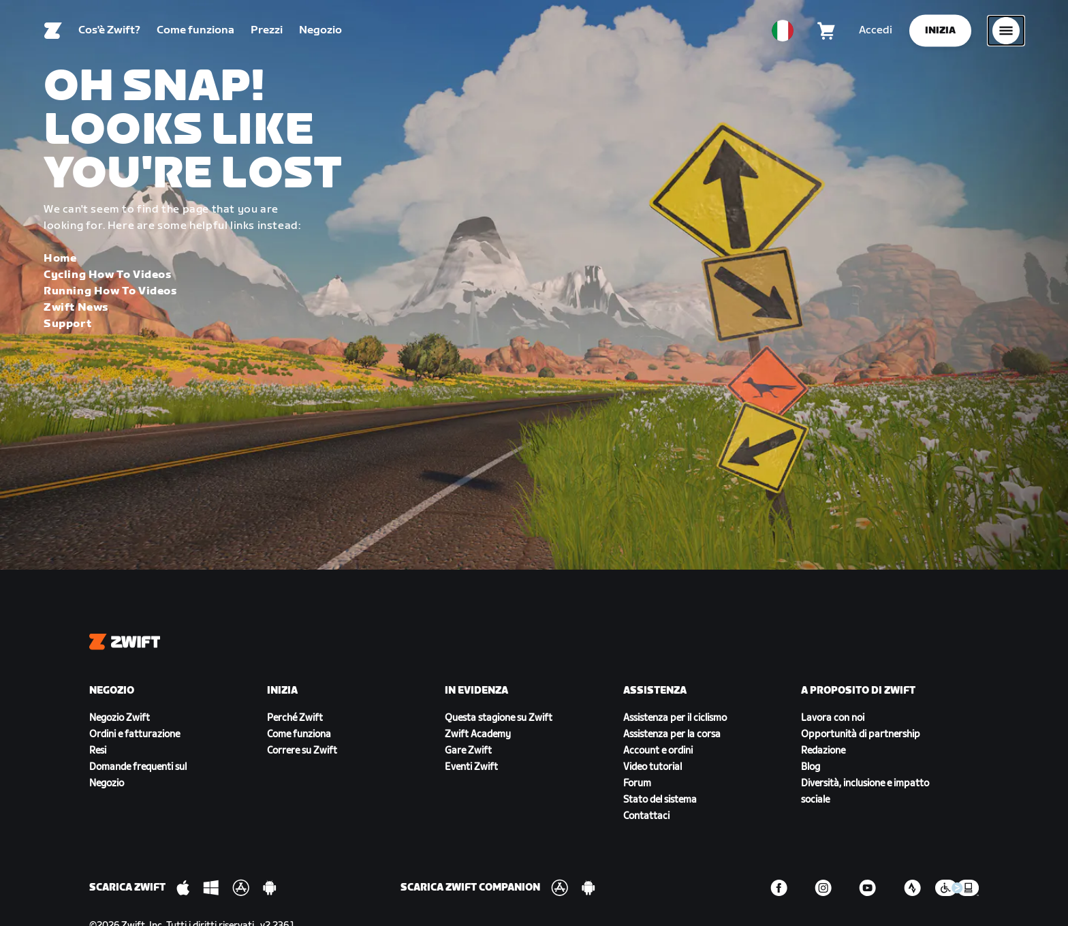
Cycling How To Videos (108, 274)
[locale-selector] (783, 31)
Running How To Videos (110, 291)
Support (67, 324)
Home (60, 258)
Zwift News (76, 307)
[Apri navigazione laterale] (1006, 30)
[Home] (53, 30)
